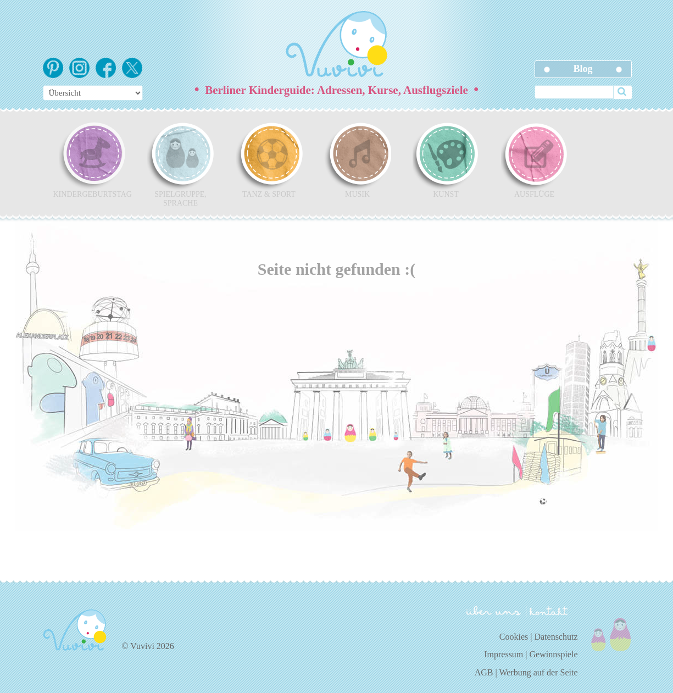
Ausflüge (534, 159)
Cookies (513, 636)
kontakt (550, 611)
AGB (484, 672)
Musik (357, 159)
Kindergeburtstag (92, 159)
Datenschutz (555, 636)
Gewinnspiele (554, 654)
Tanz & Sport (269, 159)
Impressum (503, 654)
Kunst (446, 159)
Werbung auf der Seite (538, 672)
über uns (493, 611)
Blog (582, 68)
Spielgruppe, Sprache (180, 164)
